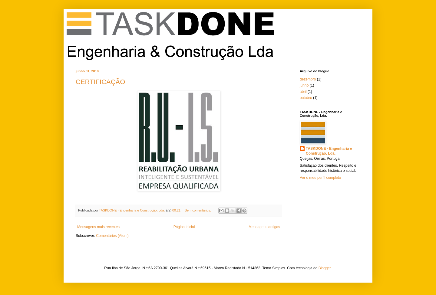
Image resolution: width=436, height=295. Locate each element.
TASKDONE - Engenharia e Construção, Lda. (329, 151)
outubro (306, 98)
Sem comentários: (198, 210)
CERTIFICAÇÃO (100, 82)
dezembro (308, 79)
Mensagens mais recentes (98, 227)
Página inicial (184, 227)
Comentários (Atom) (112, 236)
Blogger (325, 268)
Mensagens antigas (264, 227)
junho (304, 85)
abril (303, 92)
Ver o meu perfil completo (320, 177)
